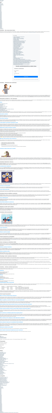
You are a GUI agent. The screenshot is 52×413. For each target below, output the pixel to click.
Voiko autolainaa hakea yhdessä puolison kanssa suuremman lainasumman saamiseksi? (24, 60)
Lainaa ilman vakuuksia (3, 352)
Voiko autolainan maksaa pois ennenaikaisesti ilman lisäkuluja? (21, 63)
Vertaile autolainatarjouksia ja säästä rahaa (18, 36)
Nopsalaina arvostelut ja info (3, 383)
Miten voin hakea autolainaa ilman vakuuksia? (19, 59)
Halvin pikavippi (2, 354)
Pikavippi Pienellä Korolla (3, 370)
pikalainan (11, 234)
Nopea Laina (1, 373)
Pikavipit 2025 (2, 357)
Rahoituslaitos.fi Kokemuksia (3, 378)
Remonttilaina (2, 371)
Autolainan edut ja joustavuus (17, 49)
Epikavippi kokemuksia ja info (4, 381)
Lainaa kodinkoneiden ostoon (4, 365)
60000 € (1, 27)
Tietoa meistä (1, 336)
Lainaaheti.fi (1, 4)
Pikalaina (1, 411)
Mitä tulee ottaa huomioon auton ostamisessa (19, 42)
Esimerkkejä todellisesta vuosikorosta (18, 48)
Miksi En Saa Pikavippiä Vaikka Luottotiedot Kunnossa (7, 363)
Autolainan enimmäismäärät (17, 45)
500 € (0, 8)
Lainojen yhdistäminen (3, 353)
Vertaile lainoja (26, 76)
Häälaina (1, 367)
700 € (0, 9)
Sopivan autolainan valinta (16, 53)
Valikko (1, 2)
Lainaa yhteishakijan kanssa (14, 239)
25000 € (1, 22)
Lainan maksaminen (16, 50)
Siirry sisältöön (2, 0)
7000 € (1, 18)
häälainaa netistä (7, 96)
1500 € (1, 12)
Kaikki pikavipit (2, 355)
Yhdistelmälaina (2, 372)
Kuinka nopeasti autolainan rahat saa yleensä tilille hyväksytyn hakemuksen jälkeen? (24, 61)
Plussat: (14, 56)
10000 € (1, 20)
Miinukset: (14, 57)
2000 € (1, 396)
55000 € (1, 26)
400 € (0, 7)
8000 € (1, 19)
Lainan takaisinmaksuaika (16, 46)
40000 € (1, 24)
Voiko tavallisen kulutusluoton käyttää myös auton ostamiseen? (21, 64)
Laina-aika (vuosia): (16, 73)
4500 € (1, 16)
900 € (0, 394)
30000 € (1, 23)
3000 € (1, 14)
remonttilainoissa (23, 184)
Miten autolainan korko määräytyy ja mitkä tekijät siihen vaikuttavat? (22, 62)
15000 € (1, 21)
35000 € (1, 407)
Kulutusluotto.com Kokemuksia (4, 377)
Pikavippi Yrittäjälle (2, 362)
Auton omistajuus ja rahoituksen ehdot (18, 52)
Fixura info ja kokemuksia (3, 380)
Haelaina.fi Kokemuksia (3, 379)
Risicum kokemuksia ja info (3, 384)
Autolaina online (2, 111)
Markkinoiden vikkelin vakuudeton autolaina (19, 41)
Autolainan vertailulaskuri (16, 37)
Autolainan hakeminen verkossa (17, 43)
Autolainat (1, 356)
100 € (0, 5)
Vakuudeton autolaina (16, 39)
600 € (0, 392)
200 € (0, 6)
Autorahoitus (1, 374)
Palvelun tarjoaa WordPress (14, 412)
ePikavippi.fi (1, 412)
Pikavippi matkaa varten (3, 359)
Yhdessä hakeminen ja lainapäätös (17, 51)
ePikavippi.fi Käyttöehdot (3, 337)
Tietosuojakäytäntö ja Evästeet (7, 412)
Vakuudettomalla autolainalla (32, 32)
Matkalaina (1, 364)
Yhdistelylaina (2, 368)
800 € (0, 10)
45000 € (1, 25)
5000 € (1, 17)
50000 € (1, 409)
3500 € (1, 15)
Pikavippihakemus (2, 369)
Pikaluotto (1, 366)
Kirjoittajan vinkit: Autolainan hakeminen (18, 54)
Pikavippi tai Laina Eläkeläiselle (4, 361)
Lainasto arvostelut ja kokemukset (4, 382)
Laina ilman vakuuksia (6, 130)
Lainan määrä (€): (16, 70)
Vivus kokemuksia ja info (3, 385)
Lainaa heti (1, 3)
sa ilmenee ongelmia (7, 244)
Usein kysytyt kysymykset (16, 58)
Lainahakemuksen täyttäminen (17, 44)
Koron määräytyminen (16, 47)
